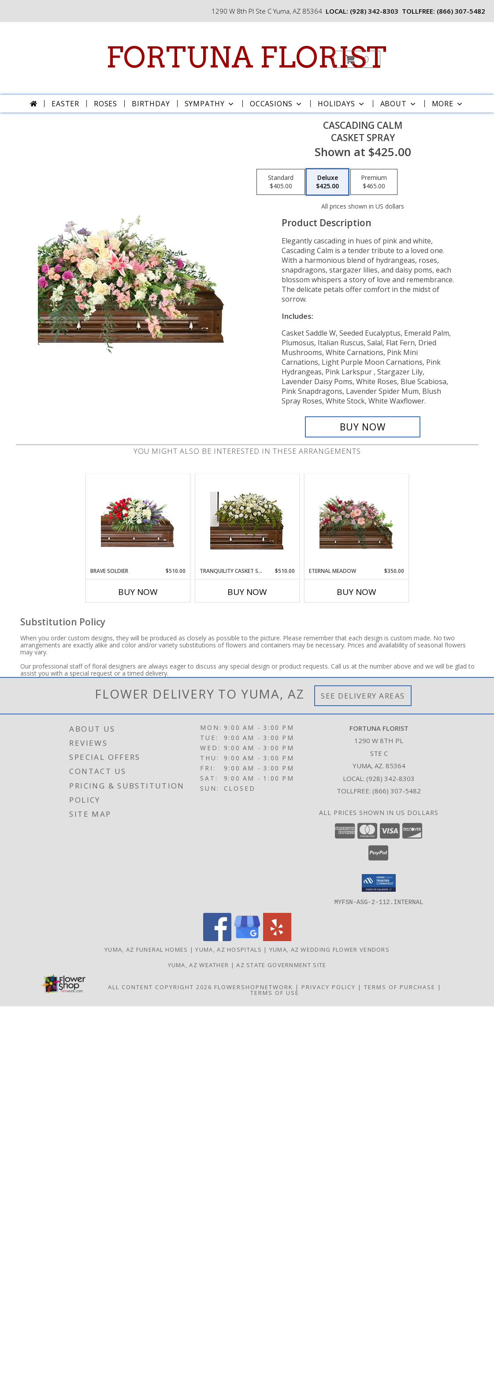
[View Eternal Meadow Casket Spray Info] (356, 520)
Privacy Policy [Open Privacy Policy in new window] (328, 987)
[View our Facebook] (217, 938)
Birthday (151, 103)
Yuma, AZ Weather (198, 964)
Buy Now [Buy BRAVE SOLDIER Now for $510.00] (138, 592)
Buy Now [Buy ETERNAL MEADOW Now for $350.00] (356, 592)
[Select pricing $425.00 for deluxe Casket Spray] (327, 182)
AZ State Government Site (281, 964)
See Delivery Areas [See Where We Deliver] (363, 696)
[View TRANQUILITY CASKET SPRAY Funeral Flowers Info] (247, 520)
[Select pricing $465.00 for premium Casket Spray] (374, 182)
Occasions (276, 103)
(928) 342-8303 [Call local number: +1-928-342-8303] (374, 11)
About (398, 103)
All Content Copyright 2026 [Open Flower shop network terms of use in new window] (160, 987)
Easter (65, 103)
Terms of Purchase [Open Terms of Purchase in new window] (399, 987)
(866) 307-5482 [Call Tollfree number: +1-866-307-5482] (396, 790)
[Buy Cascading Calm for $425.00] (363, 426)
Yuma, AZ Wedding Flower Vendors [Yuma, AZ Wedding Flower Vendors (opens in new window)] (329, 949)
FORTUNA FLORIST (246, 57)
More (448, 103)
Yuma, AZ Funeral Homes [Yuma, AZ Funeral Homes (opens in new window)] (146, 949)
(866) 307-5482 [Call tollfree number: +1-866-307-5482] (461, 11)
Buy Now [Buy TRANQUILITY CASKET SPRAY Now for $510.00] (247, 592)
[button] (357, 59)
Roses (105, 103)
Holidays (341, 103)
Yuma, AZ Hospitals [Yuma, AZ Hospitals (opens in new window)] (228, 949)
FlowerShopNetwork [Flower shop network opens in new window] (253, 987)
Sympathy (210, 103)
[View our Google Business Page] (247, 938)
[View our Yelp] (277, 938)
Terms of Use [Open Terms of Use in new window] (274, 992)
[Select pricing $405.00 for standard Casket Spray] (281, 182)
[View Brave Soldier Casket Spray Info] (138, 520)
